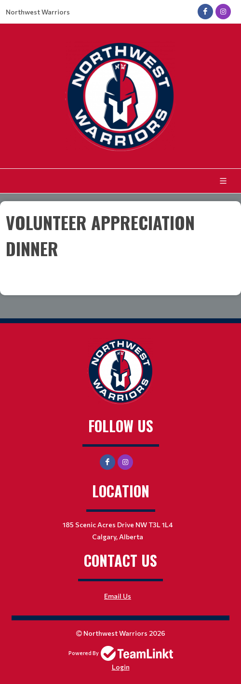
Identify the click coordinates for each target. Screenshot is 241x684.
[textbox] (120, 248)
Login (121, 667)
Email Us (117, 596)
